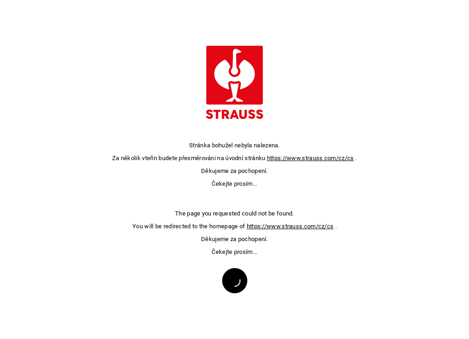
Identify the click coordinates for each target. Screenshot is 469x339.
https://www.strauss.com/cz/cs (310, 158)
